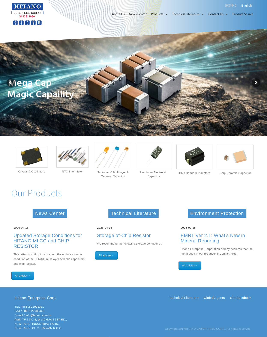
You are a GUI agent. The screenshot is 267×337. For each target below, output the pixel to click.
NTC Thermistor (72, 171)
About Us (118, 14)
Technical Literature (188, 14)
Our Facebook (240, 297)
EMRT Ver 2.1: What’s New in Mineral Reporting (213, 238)
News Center (138, 14)
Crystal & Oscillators (31, 171)
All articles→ (22, 275)
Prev (7, 161)
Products (159, 14)
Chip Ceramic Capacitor (235, 173)
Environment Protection (217, 213)
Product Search (243, 14)
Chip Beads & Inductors (194, 173)
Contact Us (218, 14)
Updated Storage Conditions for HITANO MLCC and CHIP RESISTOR (48, 241)
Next (259, 161)
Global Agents (214, 297)
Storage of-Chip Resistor (124, 235)
